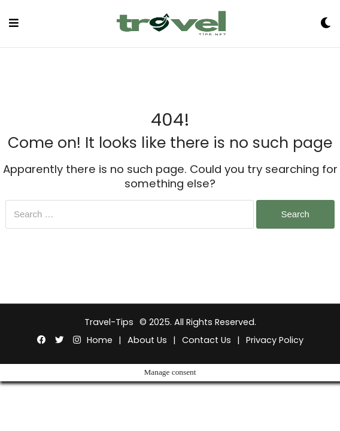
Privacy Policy (274, 340)
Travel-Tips (108, 322)
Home (100, 340)
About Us (147, 340)
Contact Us (206, 340)
